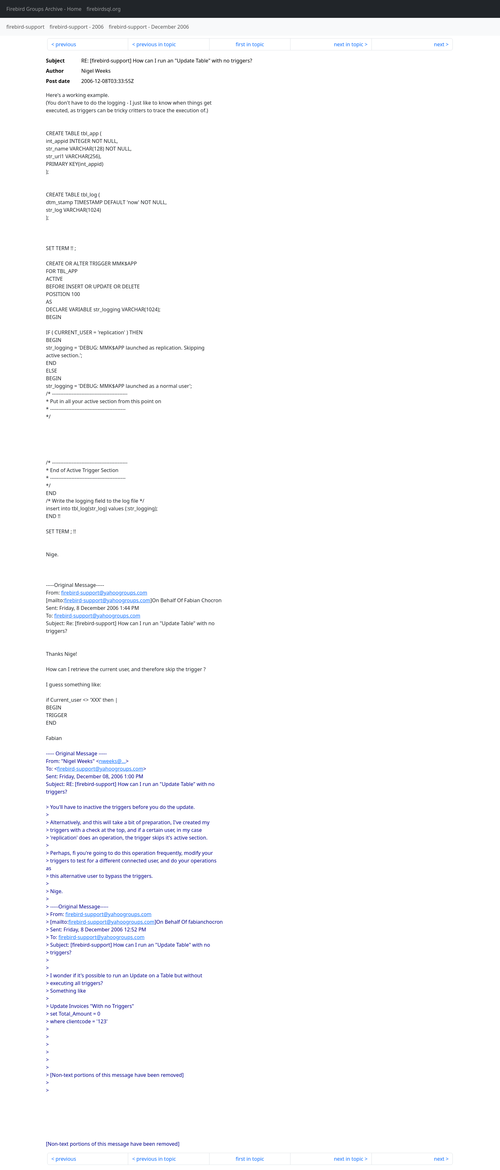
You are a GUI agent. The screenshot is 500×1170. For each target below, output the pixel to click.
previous (65, 44)
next (439, 44)
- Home (44, 8)
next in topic (348, 44)
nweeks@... (112, 761)
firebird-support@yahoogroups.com (104, 592)
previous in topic (156, 44)
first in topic (250, 44)
